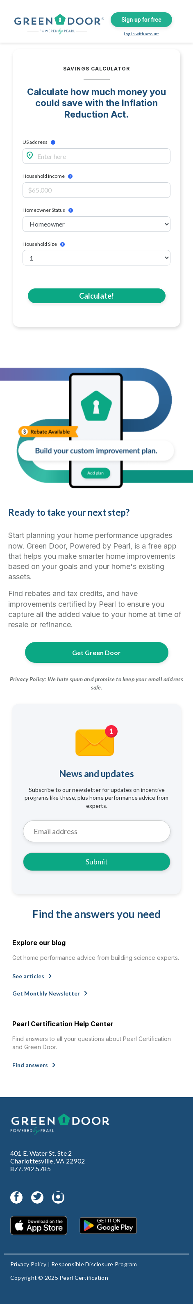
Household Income (44, 176)
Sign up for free (141, 19)
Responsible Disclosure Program (94, 1264)
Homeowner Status (44, 210)
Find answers (35, 1063)
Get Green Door (96, 652)
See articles (33, 975)
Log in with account (141, 33)
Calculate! (96, 295)
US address (35, 142)
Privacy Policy (28, 1264)
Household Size (40, 244)
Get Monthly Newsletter (51, 992)
